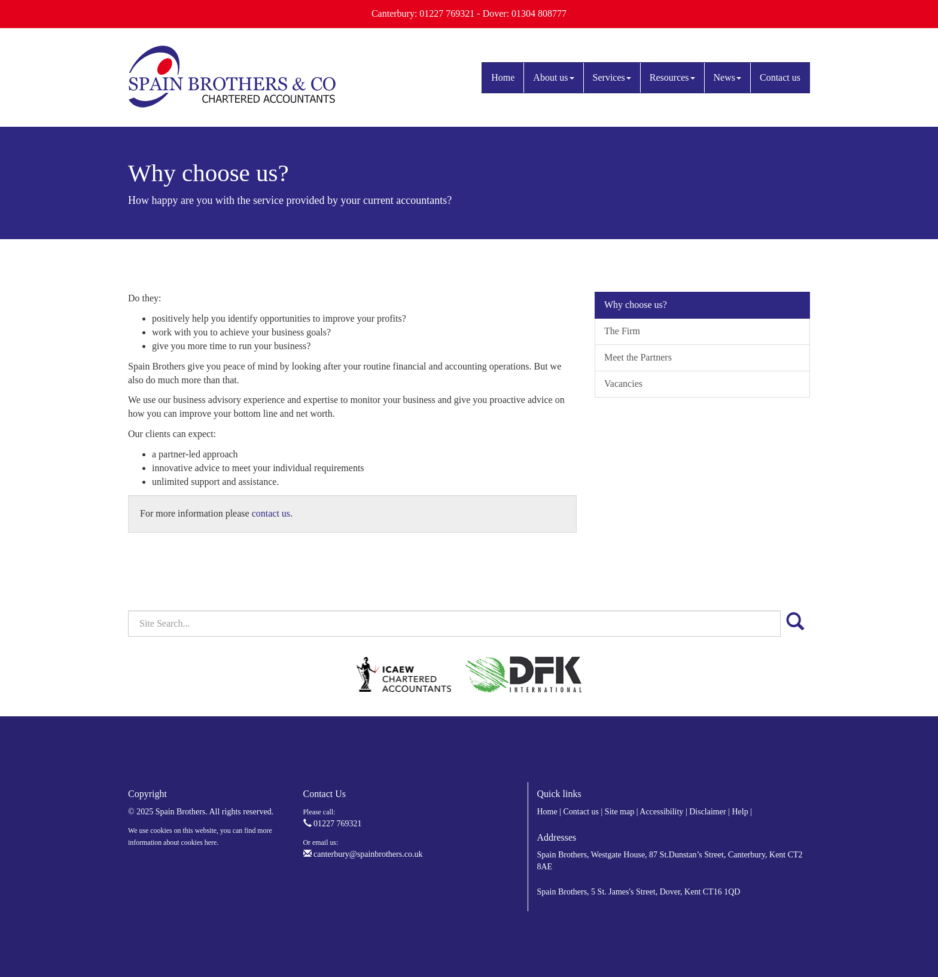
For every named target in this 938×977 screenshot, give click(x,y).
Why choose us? (635, 305)
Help (740, 811)
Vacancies (623, 383)
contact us (271, 513)
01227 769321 (332, 823)
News (727, 77)
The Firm (622, 331)
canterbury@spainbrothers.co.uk (363, 854)
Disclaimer (707, 811)
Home (502, 77)
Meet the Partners (638, 357)
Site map (619, 811)
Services (612, 77)
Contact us (780, 77)
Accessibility (661, 811)
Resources (672, 77)
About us (553, 77)
